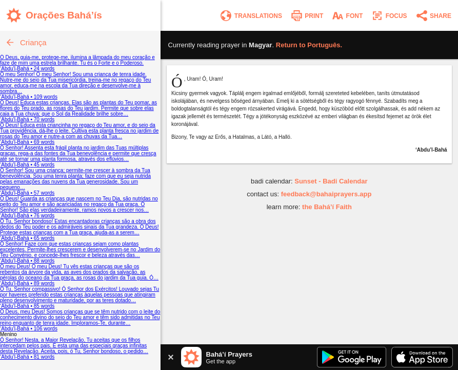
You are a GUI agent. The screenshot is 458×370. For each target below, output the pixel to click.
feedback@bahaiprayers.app (326, 194)
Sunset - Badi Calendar (330, 181)
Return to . (309, 45)
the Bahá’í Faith (327, 207)
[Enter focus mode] (389, 16)
